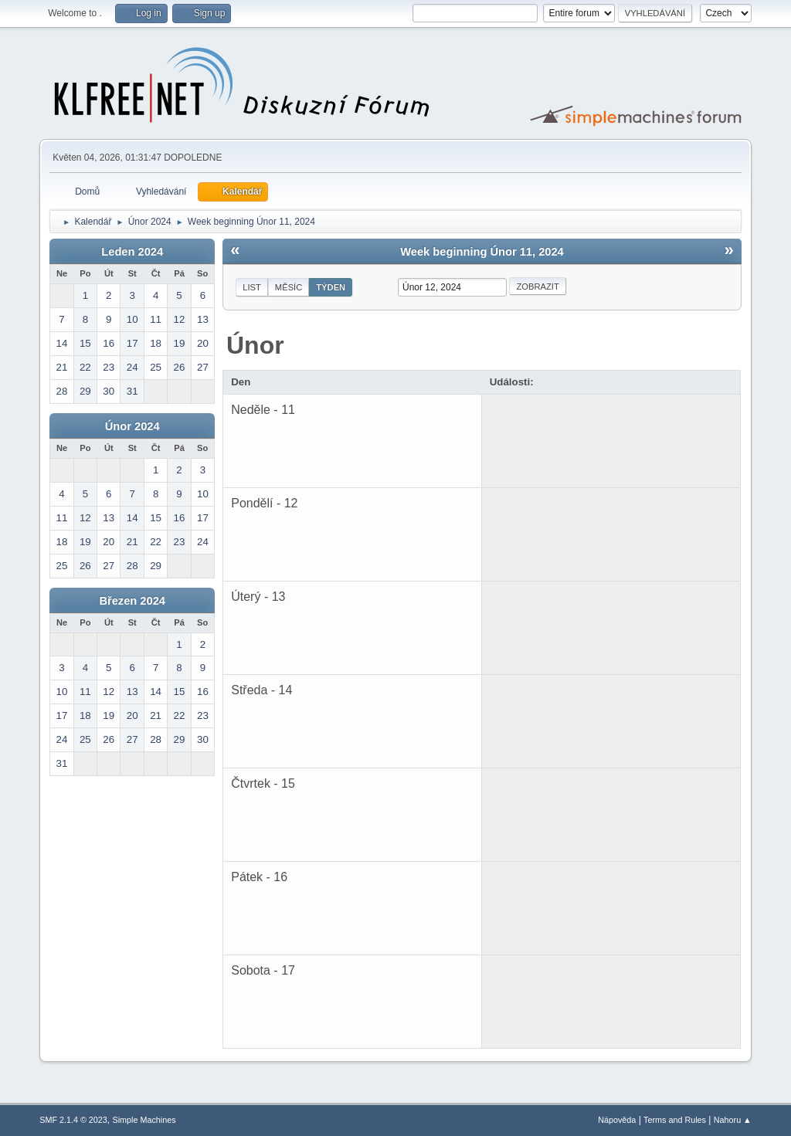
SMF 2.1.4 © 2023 (73, 1119)
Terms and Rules (674, 1119)
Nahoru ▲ (733, 1119)
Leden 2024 (132, 252)
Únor (255, 345)
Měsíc (288, 287)
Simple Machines (144, 1119)
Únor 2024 (132, 426)
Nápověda (617, 1119)
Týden (330, 287)
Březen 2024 (132, 601)
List (252, 287)
